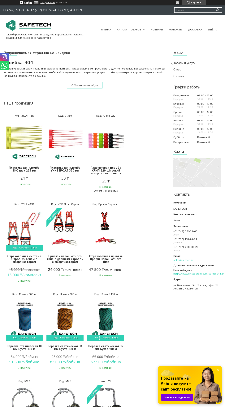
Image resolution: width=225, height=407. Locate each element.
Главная (105, 30)
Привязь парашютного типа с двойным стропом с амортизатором (24, 262)
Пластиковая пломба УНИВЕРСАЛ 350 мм (64, 169)
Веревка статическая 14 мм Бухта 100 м (145, 259)
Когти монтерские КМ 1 (105, 345)
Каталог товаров (129, 30)
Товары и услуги (184, 63)
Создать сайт (48, 2)
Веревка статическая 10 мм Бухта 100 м (105, 259)
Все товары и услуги (83, 384)
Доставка (195, 30)
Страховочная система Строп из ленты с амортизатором (145, 170)
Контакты (175, 30)
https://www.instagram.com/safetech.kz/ (198, 274)
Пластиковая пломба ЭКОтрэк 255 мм (24, 169)
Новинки (157, 30)
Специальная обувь (86, 85)
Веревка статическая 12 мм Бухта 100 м (23, 347)
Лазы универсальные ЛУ (145, 345)
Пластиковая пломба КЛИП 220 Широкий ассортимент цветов (105, 170)
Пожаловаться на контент (119, 403)
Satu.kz (129, 399)
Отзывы (178, 76)
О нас (177, 70)
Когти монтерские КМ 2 (64, 345)
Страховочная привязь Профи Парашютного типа (64, 260)
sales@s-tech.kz (183, 260)
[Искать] (217, 10)
